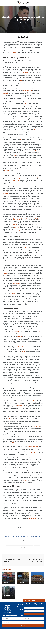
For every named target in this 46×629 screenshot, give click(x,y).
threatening (34, 392)
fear (7, 168)
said (21, 80)
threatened (40, 331)
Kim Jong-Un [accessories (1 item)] (30, 544)
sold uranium (19, 406)
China (35, 193)
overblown (9, 418)
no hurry (26, 103)
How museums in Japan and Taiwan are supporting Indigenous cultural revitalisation (23, 582)
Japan (21, 195)
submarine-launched (27, 90)
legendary (16, 227)
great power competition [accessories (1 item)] (16, 544)
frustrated (33, 150)
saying (34, 129)
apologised (24, 480)
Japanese (32, 272)
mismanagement (16, 219)
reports (35, 406)
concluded (19, 410)
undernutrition (37, 222)
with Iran (21, 408)
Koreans (6, 273)
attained (23, 351)
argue (27, 286)
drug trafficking (23, 218)
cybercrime (16, 218)
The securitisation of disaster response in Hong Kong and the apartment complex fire (8, 597)
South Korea (7, 195)
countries (34, 452)
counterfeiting (10, 218)
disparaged (36, 177)
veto (39, 382)
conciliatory (19, 178)
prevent (17, 331)
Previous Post (8, 557)
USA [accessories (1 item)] (27, 547)
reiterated (20, 346)
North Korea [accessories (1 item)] (37, 544)
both (31, 452)
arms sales (6, 170)
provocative (13, 52)
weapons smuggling (33, 218)
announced (22, 475)
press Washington (14, 180)
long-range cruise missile (14, 92)
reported (5, 342)
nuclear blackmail (36, 426)
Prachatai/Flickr (30, 527)
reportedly (19, 336)
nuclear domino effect (33, 446)
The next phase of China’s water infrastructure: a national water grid (35, 561)
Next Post (38, 557)
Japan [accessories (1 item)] (24, 544)
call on (39, 131)
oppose (12, 158)
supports (38, 291)
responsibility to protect (20, 230)
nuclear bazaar (37, 415)
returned (24, 247)
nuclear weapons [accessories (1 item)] (21, 547)
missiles (28, 78)
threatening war (24, 72)
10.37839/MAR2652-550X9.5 (23, 536)
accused (41, 406)
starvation (14, 224)
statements (30, 388)
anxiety (32, 400)
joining (4, 291)
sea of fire (12, 442)
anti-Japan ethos (12, 78)
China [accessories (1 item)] (7, 544)
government (6, 351)
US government (16, 283)
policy (14, 126)
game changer (32, 518)
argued (14, 155)
